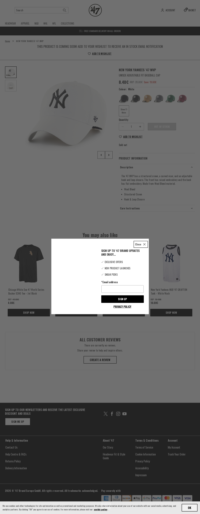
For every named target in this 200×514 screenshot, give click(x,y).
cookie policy (100, 509)
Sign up (122, 294)
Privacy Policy (122, 301)
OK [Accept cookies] (189, 508)
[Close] (141, 239)
